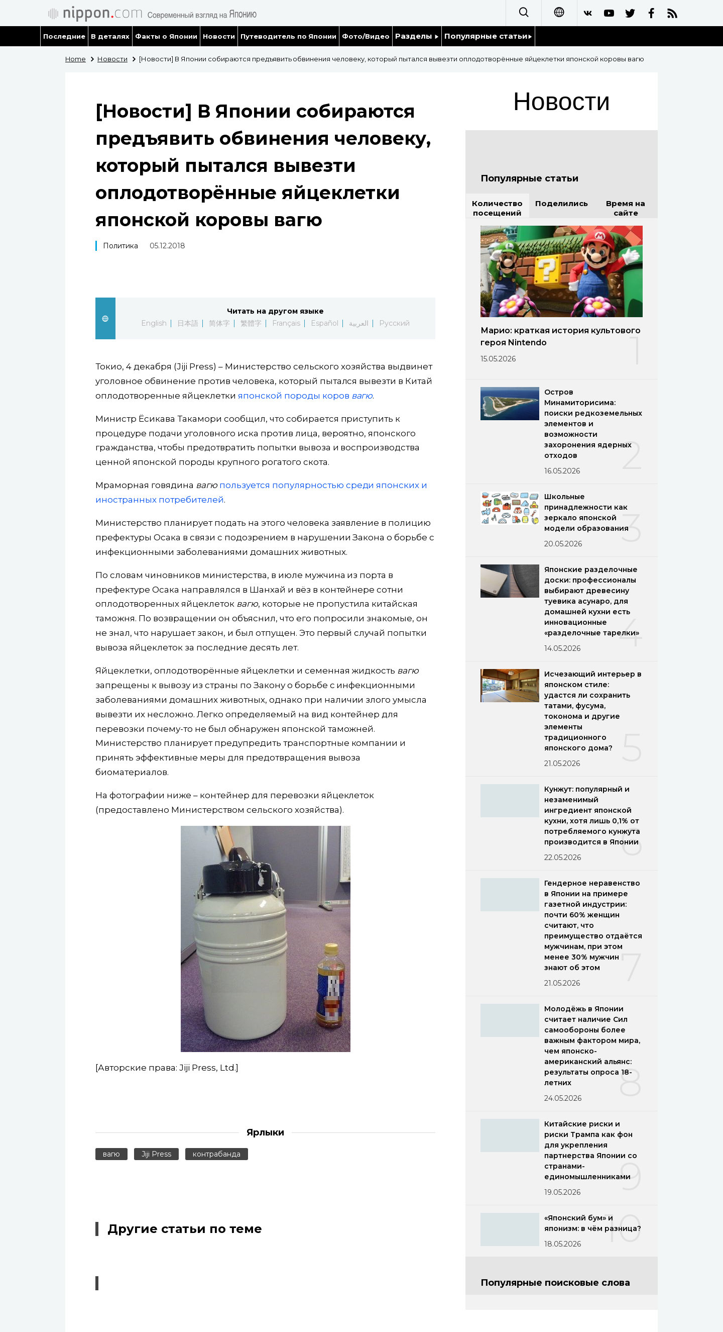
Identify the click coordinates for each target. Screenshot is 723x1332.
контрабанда (216, 1154)
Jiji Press (156, 1154)
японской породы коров (305, 396)
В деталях (110, 36)
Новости (219, 36)
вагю (111, 1154)
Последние (64, 36)
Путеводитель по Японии (288, 36)
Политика (120, 245)
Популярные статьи (488, 36)
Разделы (417, 36)
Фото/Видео (366, 36)
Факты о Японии (166, 36)
